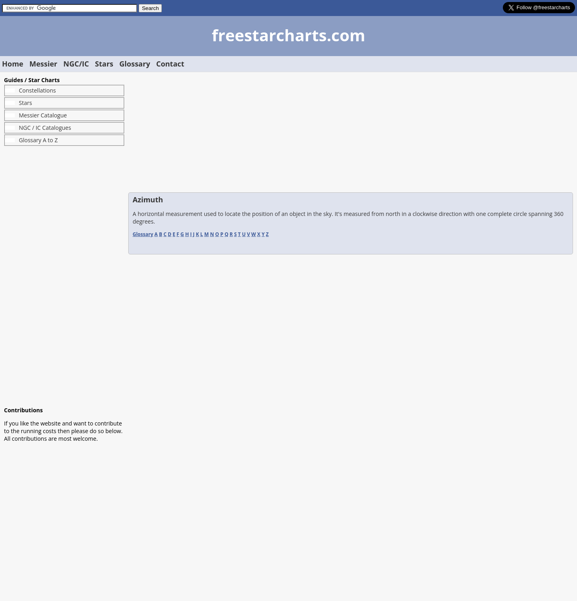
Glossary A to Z (38, 140)
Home (12, 64)
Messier (43, 64)
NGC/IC (76, 64)
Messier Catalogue (43, 115)
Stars (104, 64)
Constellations (37, 90)
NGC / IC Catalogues (45, 127)
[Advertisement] (64, 276)
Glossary (134, 64)
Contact (170, 64)
